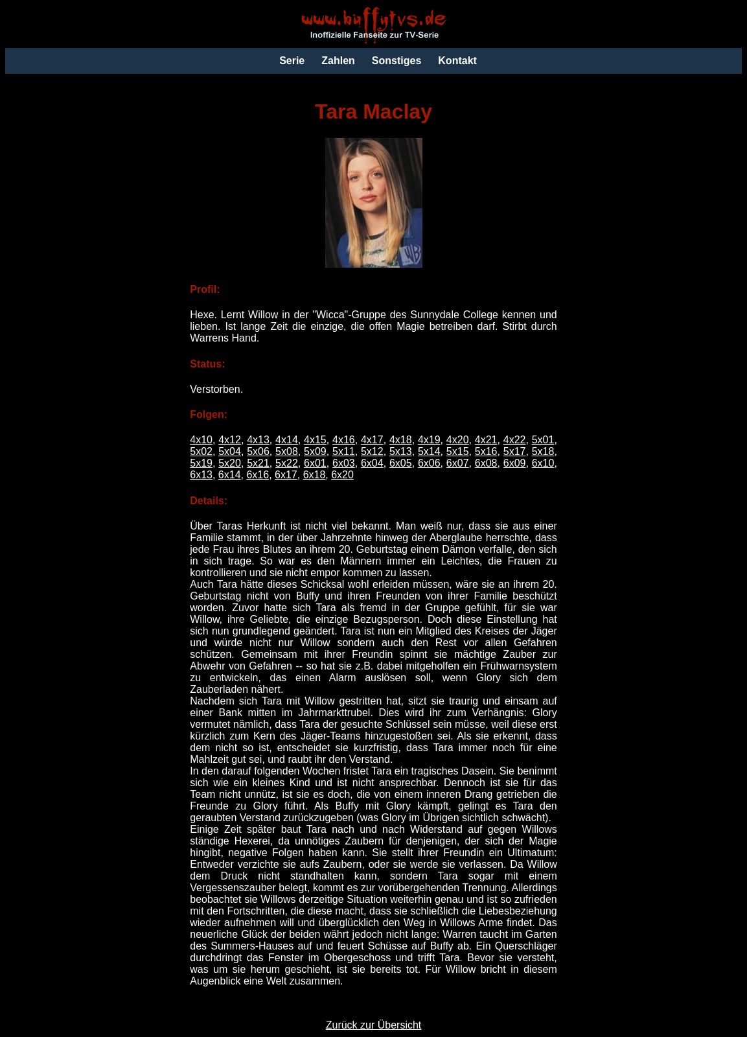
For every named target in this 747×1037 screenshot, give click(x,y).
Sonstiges (396, 60)
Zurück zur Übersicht (374, 1025)
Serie (292, 60)
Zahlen (338, 60)
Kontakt (457, 60)
